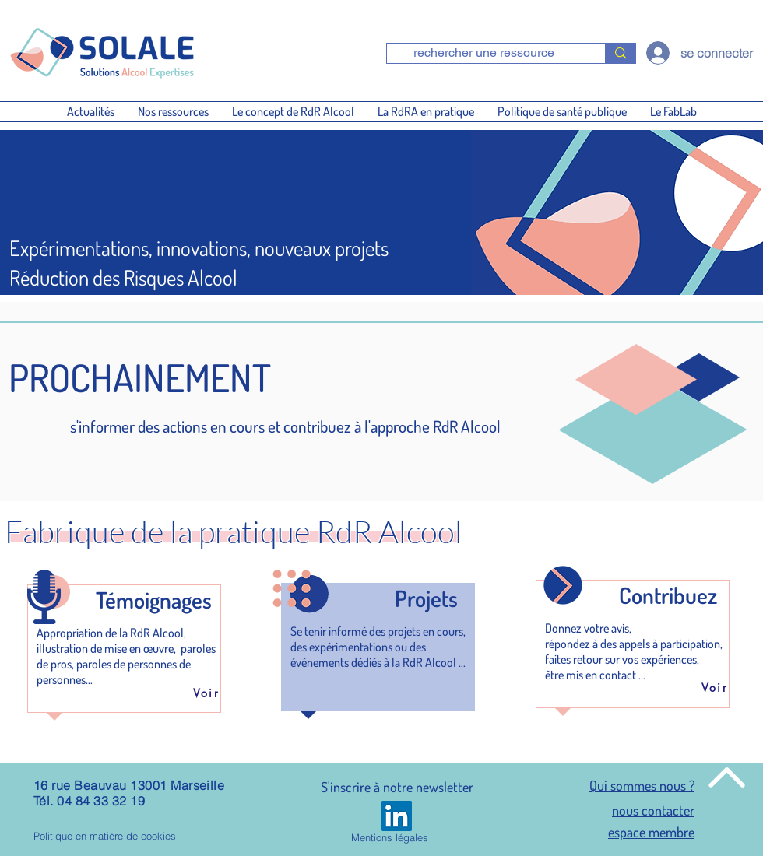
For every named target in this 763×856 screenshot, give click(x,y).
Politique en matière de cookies (104, 836)
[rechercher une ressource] (484, 53)
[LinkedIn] (397, 816)
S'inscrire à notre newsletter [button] (397, 786)
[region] (125, 639)
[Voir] (206, 693)
